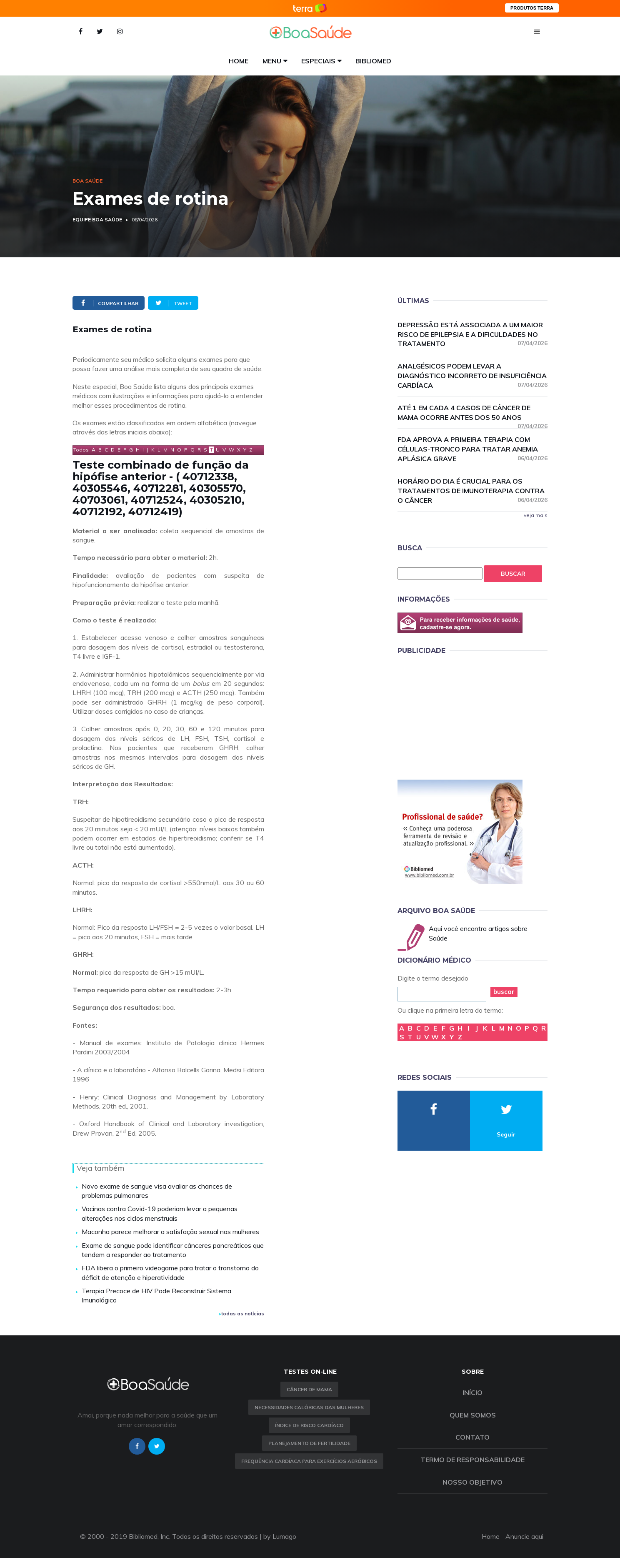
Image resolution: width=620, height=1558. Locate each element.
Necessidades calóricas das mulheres (309, 1407)
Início (472, 1392)
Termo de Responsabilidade (472, 1459)
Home (238, 61)
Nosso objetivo (472, 1482)
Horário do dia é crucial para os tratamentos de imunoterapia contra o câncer (473, 490)
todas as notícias (241, 1313)
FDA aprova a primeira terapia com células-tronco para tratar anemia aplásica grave (473, 449)
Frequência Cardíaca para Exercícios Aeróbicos (309, 1461)
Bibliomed (373, 61)
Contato (472, 1437)
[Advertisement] (460, 716)
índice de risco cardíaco (309, 1425)
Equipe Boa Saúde (97, 219)
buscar (504, 992)
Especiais (318, 61)
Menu (271, 61)
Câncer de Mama (309, 1389)
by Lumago (279, 1536)
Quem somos (473, 1415)
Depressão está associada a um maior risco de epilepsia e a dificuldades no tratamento (473, 334)
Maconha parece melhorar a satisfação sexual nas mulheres (170, 1231)
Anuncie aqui (524, 1536)
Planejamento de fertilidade (309, 1443)
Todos (81, 450)
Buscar (513, 573)
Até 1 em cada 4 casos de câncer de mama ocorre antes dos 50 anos (473, 413)
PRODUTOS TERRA (531, 7)
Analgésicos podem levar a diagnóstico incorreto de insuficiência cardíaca (473, 375)
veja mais (536, 515)
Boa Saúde (87, 181)
